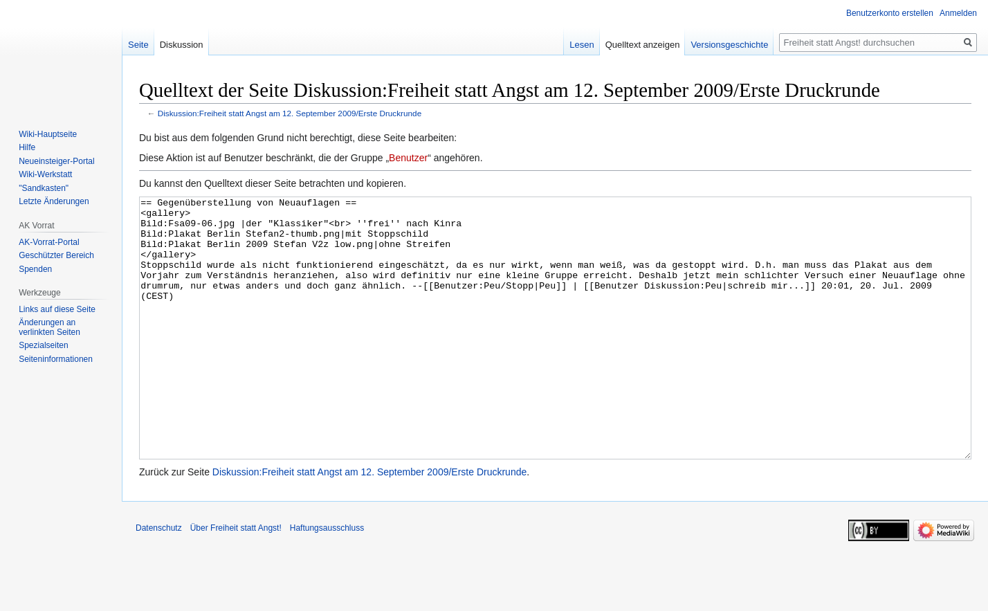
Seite (138, 44)
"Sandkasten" (43, 188)
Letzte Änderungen (54, 201)
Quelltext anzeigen (642, 44)
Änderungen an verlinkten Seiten (49, 327)
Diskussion (181, 44)
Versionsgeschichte (729, 44)
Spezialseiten (43, 345)
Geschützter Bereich (56, 255)
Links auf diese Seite (57, 309)
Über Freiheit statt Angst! (236, 580)
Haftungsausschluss (327, 580)
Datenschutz (159, 580)
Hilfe (27, 147)
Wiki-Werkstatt (45, 174)
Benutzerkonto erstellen (889, 13)
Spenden (35, 269)
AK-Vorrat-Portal (49, 242)
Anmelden (958, 13)
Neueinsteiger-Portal (56, 161)
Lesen (581, 44)
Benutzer (408, 157)
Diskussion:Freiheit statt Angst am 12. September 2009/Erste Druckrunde (289, 113)
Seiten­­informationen (56, 359)
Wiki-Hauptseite (48, 134)
